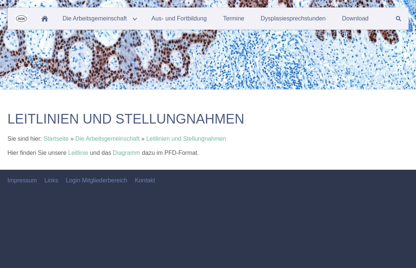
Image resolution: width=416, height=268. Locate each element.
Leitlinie (79, 153)
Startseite (56, 138)
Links (51, 180)
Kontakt (145, 180)
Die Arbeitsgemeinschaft (107, 138)
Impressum (22, 180)
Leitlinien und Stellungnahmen (186, 138)
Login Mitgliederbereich (96, 180)
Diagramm (127, 153)
